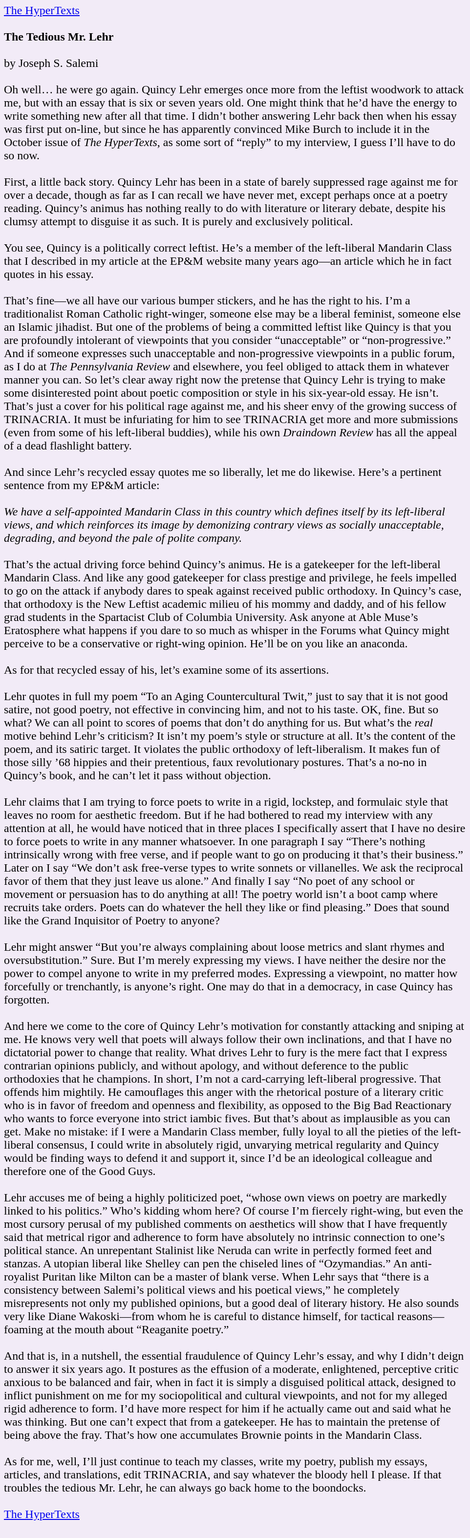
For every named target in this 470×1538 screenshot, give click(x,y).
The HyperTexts (42, 10)
